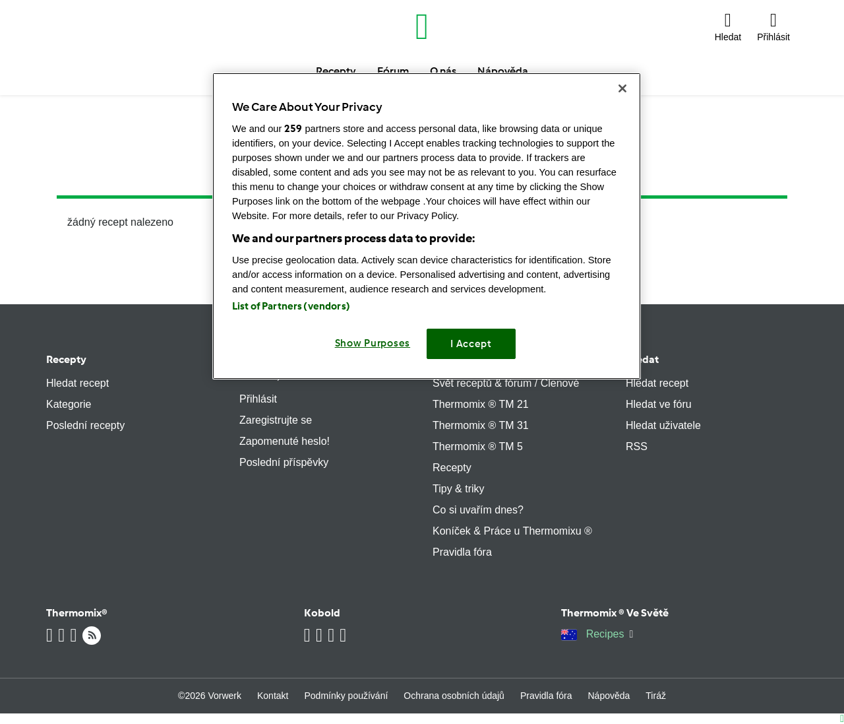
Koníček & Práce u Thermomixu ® (512, 531)
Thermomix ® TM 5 (478, 446)
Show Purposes (373, 343)
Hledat (642, 359)
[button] (728, 26)
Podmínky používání (346, 695)
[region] (426, 226)
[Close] (622, 88)
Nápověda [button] (502, 71)
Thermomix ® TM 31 (481, 425)
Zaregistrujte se (275, 420)
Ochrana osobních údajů (454, 695)
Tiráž (656, 695)
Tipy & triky (459, 488)
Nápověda (609, 695)
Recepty (66, 359)
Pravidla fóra (462, 552)
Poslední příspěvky (283, 462)
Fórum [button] (393, 71)
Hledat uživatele (663, 425)
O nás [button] (443, 71)
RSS (637, 446)
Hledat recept (77, 383)
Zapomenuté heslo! (284, 441)
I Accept (471, 344)
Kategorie (69, 404)
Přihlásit (258, 399)
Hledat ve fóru (659, 404)
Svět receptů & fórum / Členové (506, 383)
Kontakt (272, 695)
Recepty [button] (336, 71)
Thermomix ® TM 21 (481, 404)
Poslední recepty (85, 425)
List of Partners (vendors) (291, 306)
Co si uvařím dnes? (478, 509)
